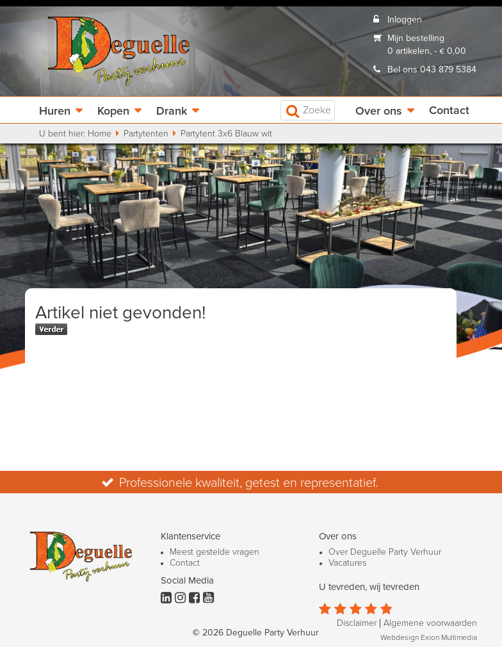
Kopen (113, 111)
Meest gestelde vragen (214, 552)
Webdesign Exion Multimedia (428, 638)
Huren (54, 111)
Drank (171, 111)
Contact (449, 111)
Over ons (378, 111)
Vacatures (347, 563)
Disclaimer (356, 623)
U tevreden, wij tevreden (369, 587)
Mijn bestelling (415, 38)
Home (99, 133)
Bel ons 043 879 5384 (431, 69)
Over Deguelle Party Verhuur (384, 552)
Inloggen (404, 19)
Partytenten (146, 133)
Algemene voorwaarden (430, 623)
